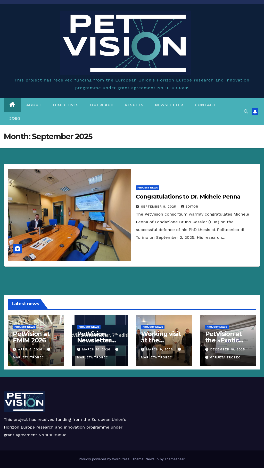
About (34, 105)
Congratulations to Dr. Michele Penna (188, 196)
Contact (205, 105)
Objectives (66, 105)
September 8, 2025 (159, 206)
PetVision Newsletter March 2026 (94, 340)
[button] (246, 111)
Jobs (15, 118)
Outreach (101, 105)
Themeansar (174, 459)
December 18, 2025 (227, 349)
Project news (147, 187)
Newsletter (169, 105)
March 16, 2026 (96, 349)
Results (134, 105)
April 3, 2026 (31, 349)
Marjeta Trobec (223, 357)
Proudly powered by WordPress (104, 459)
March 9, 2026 (160, 349)
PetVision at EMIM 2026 (31, 337)
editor (189, 206)
